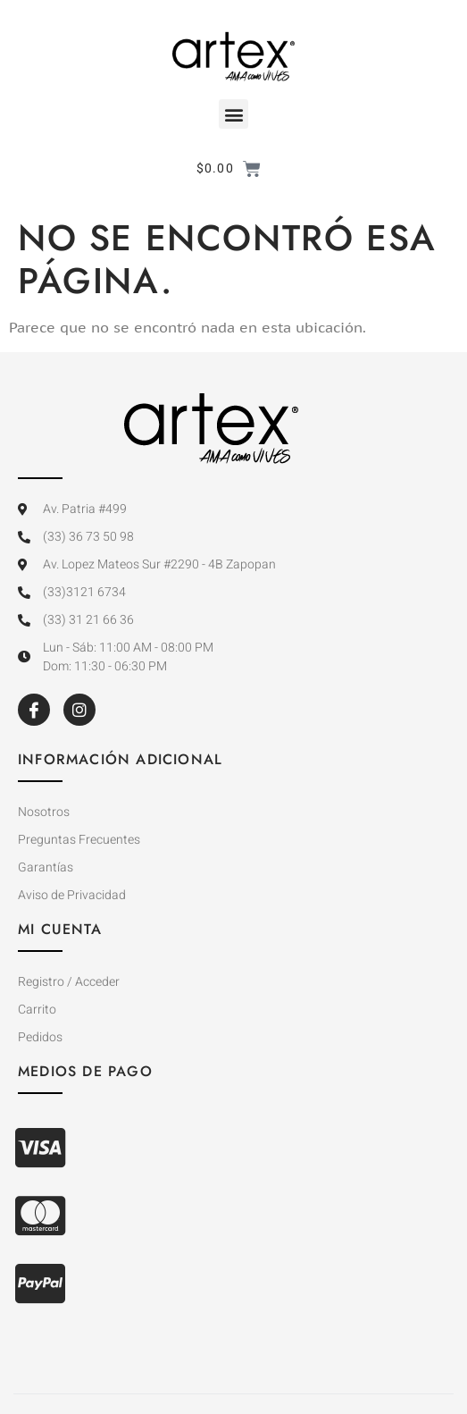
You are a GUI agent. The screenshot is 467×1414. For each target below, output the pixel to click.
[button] (233, 114)
